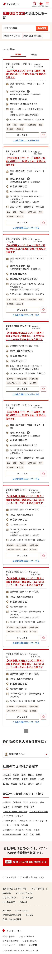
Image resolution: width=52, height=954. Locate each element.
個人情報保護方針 (10, 940)
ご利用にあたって (27, 936)
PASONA (11, 4)
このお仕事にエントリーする (26, 140)
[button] (35, 4)
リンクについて (30, 940)
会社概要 (33, 945)
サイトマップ (8, 945)
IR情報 (22, 945)
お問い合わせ (8, 936)
